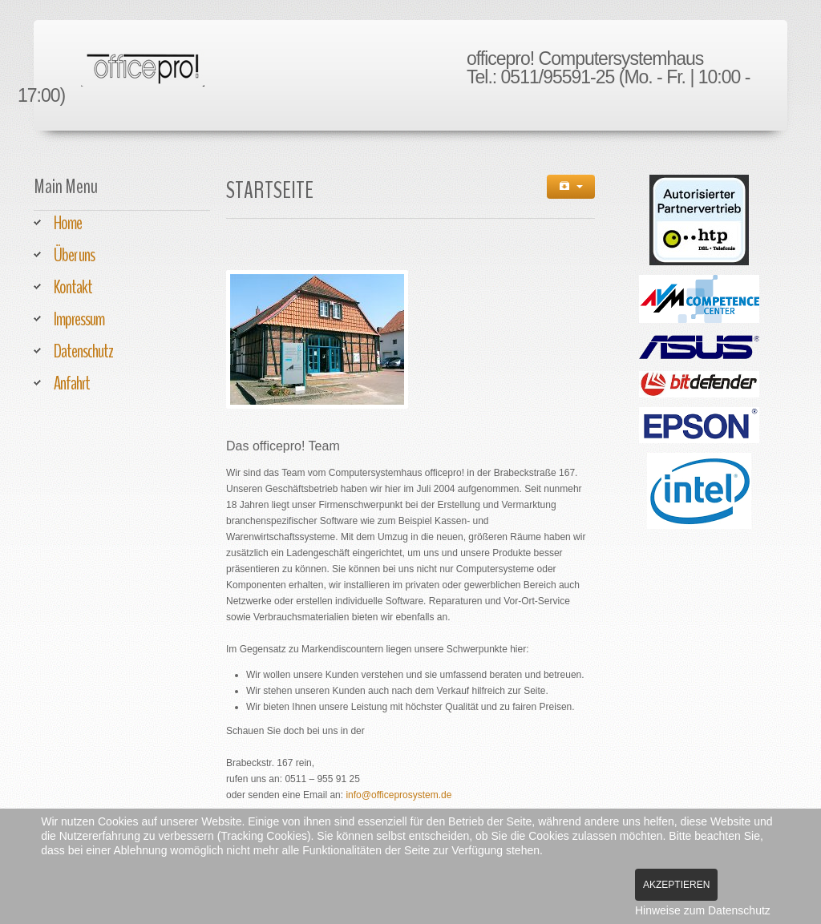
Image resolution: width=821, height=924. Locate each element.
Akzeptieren (676, 884)
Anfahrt (72, 383)
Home (68, 223)
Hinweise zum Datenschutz (702, 910)
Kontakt (73, 287)
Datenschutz (83, 351)
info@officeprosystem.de (398, 795)
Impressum (79, 319)
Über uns (74, 255)
